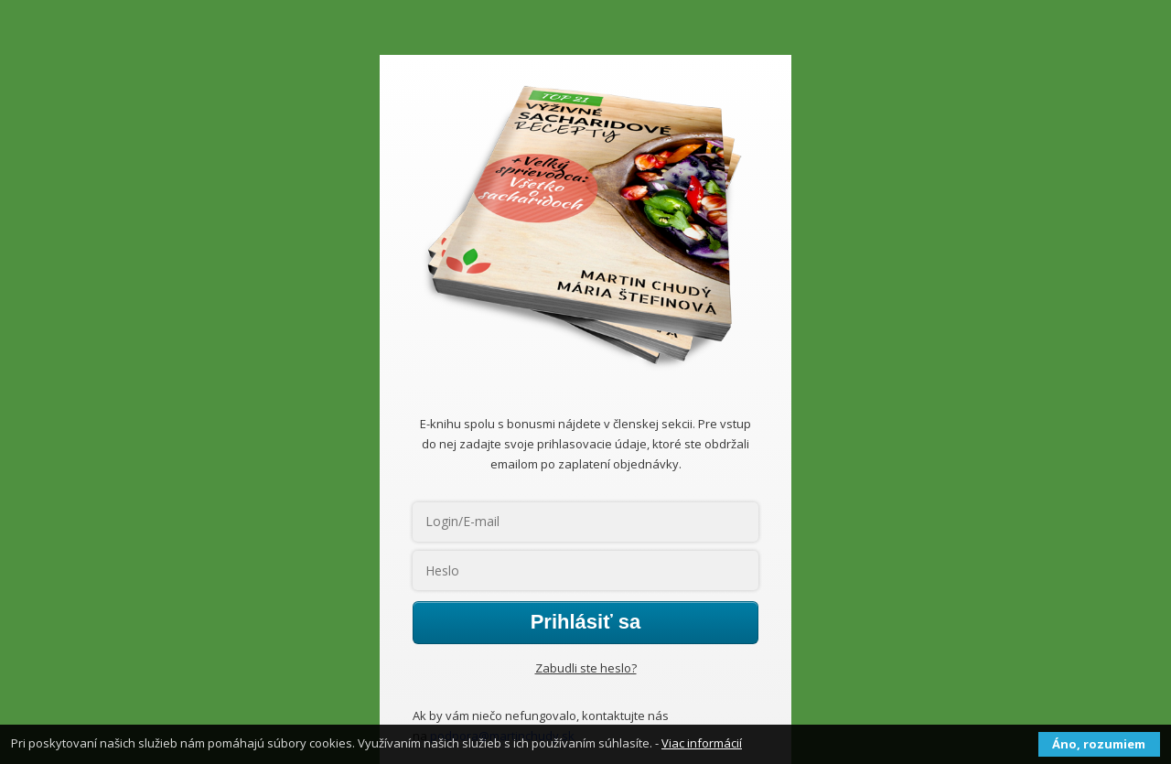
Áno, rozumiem (1098, 744)
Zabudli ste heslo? (586, 668)
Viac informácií (701, 743)
